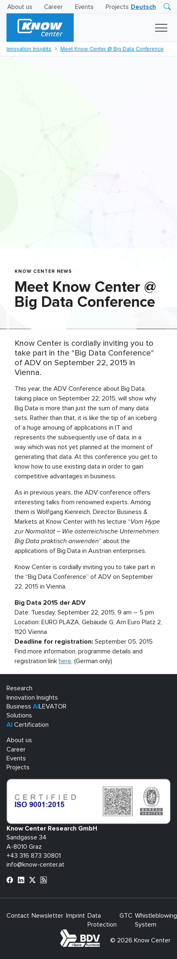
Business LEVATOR (36, 706)
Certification (27, 724)
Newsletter (47, 915)
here (65, 661)
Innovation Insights (28, 49)
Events (84, 7)
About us (19, 7)
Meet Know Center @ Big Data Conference (112, 49)
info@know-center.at (35, 864)
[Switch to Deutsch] (143, 7)
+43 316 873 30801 (33, 855)
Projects (117, 7)
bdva (102, 934)
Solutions (19, 715)
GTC (125, 915)
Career (53, 7)
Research (19, 688)
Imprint (75, 915)
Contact (17, 915)
